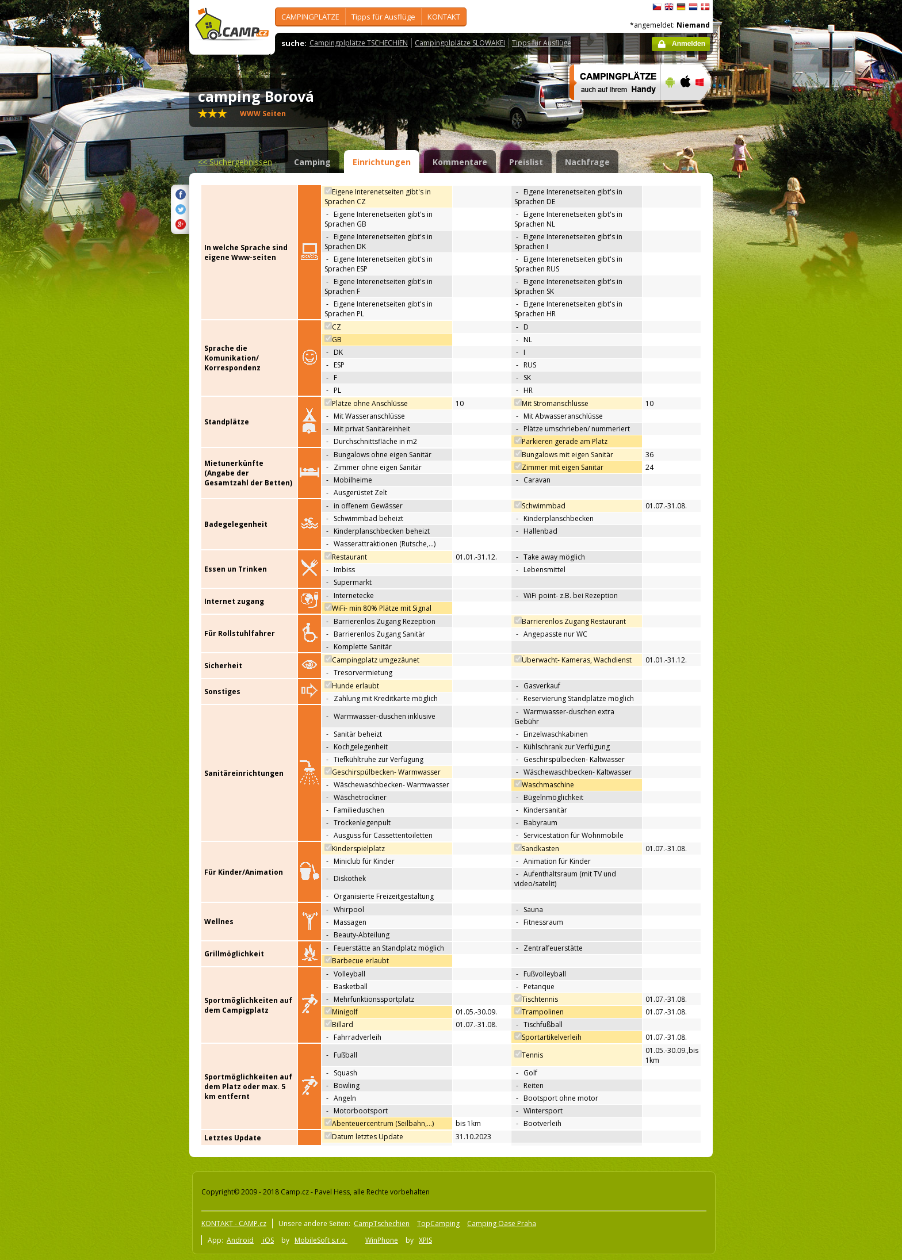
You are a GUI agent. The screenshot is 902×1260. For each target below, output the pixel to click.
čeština (657, 7)
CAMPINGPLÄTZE (310, 17)
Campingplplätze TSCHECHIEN (358, 43)
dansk (705, 7)
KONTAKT (443, 17)
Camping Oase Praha (501, 1223)
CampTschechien (382, 1223)
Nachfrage (587, 161)
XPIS (425, 1240)
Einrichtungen (382, 161)
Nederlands (693, 7)
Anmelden (688, 44)
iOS (267, 1240)
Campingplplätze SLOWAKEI (460, 43)
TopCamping (438, 1223)
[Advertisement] (761, 345)
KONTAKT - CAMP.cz (233, 1223)
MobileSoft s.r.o (321, 1240)
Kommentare (460, 161)
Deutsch (681, 7)
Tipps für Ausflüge (383, 17)
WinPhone (381, 1240)
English (669, 7)
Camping (312, 161)
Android (240, 1240)
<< (235, 161)
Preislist (526, 161)
